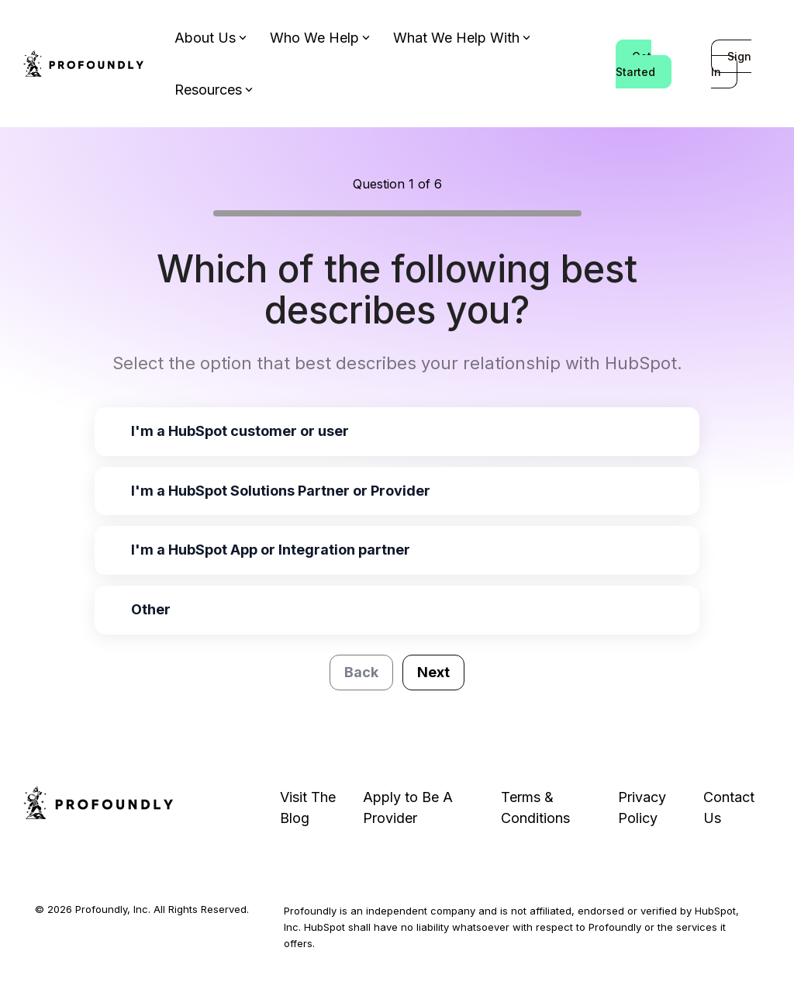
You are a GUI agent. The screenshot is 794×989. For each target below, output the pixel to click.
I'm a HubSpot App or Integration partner (270, 549)
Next (433, 672)
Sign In (731, 64)
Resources (213, 89)
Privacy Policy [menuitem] (644, 807)
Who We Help (320, 37)
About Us (210, 37)
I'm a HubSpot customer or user (240, 431)
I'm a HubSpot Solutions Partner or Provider (280, 490)
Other (151, 609)
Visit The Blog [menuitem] (310, 807)
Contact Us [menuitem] (730, 807)
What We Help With (461, 37)
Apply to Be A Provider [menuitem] (410, 807)
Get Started (635, 64)
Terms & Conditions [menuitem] (535, 807)
